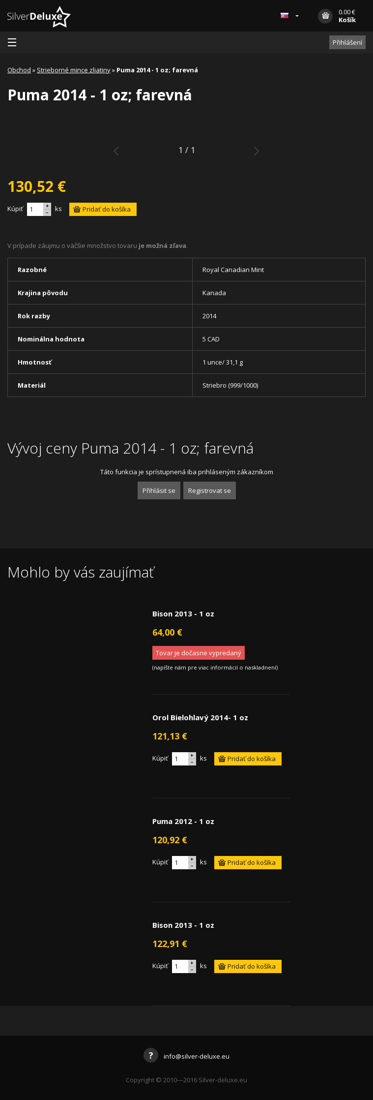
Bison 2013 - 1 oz (183, 613)
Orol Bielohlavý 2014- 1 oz (200, 717)
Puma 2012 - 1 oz (183, 821)
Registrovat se (209, 490)
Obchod (19, 69)
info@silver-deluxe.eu (186, 1056)
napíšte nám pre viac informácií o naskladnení (215, 667)
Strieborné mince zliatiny (74, 69)
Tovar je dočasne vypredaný (198, 652)
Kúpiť (15, 208)
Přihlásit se (159, 490)
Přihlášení (347, 42)
